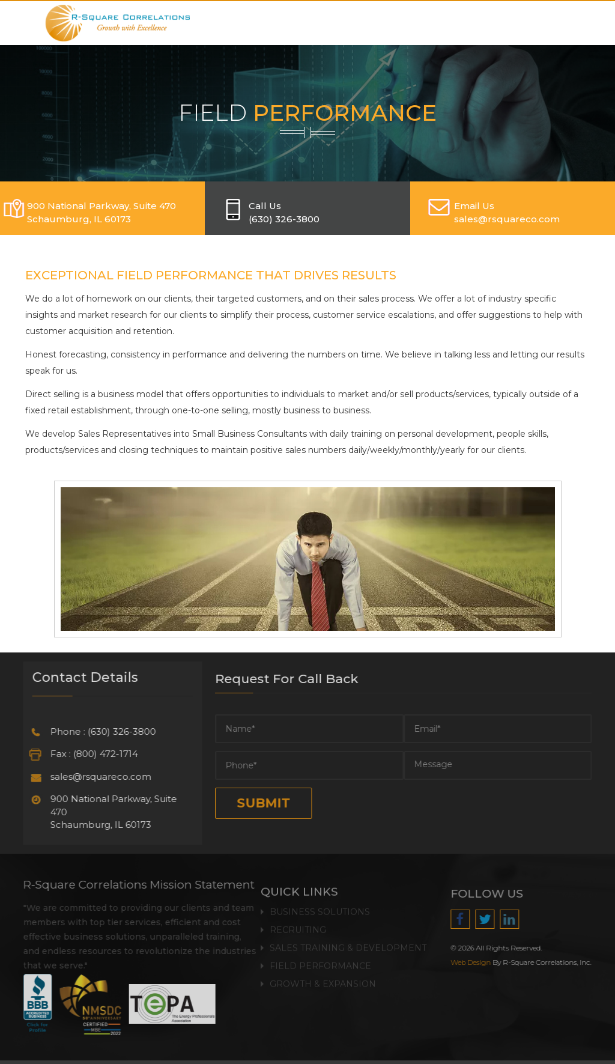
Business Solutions (320, 907)
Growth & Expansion (323, 979)
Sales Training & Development (348, 943)
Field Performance (320, 961)
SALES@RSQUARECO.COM (507, 219)
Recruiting (298, 925)
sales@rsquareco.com (96, 776)
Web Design (475, 962)
